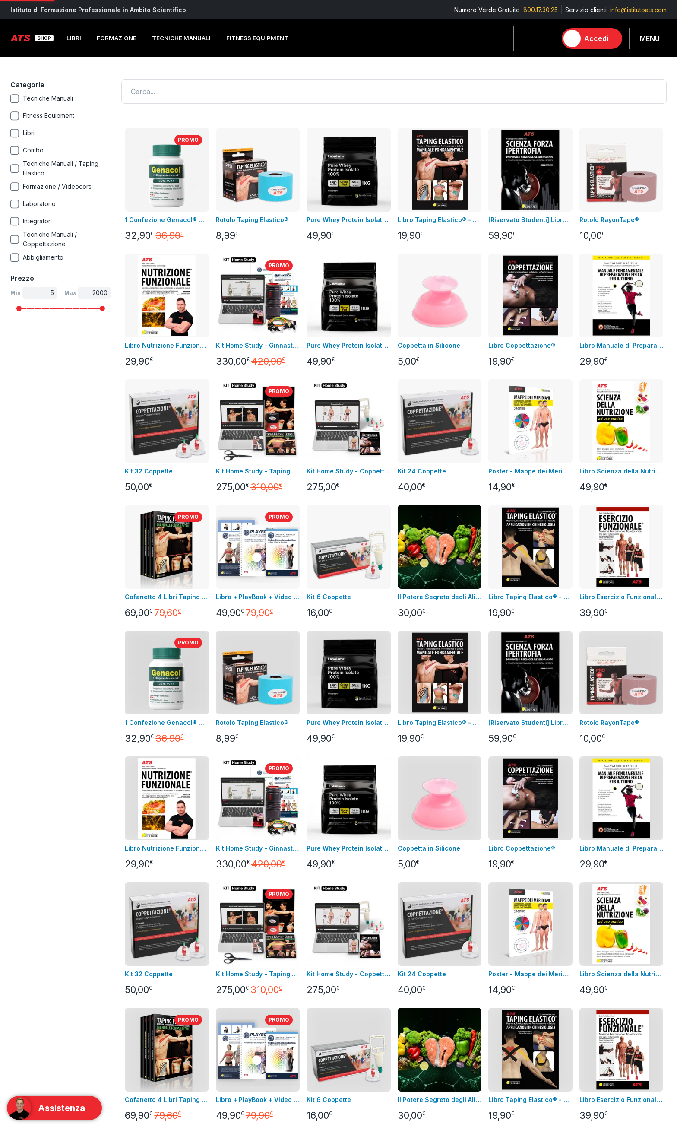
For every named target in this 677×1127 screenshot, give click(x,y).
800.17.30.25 (540, 9)
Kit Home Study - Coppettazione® (348, 471)
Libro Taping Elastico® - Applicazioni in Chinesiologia (530, 596)
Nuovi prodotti (30, 799)
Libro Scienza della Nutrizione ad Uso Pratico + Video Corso (621, 471)
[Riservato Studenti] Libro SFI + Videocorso (530, 219)
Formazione (464, 773)
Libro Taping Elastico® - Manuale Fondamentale (439, 219)
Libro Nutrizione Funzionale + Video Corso (167, 345)
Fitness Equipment (145, 786)
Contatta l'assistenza (558, 698)
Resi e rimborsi (250, 799)
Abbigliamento (140, 799)
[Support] (54, 1108)
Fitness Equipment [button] (257, 38)
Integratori (462, 812)
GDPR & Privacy (251, 825)
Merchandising (140, 825)
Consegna (244, 760)
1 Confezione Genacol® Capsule (167, 219)
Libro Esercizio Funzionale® (621, 596)
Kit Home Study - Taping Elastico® (258, 471)
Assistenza (353, 799)
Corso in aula (29, 760)
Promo (457, 876)
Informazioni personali (369, 760)
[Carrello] (546, 38)
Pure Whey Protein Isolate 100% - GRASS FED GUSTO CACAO (348, 219)
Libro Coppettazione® (521, 345)
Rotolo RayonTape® (609, 219)
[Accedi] (592, 38)
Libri (125, 760)
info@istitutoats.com (638, 9)
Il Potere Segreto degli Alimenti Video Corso (439, 596)
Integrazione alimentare (153, 812)
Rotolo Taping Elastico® (252, 219)
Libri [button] (73, 38)
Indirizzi (349, 773)
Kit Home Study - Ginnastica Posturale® (258, 345)
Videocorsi (25, 773)
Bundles (21, 786)
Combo (458, 863)
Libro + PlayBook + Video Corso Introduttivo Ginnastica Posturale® (258, 596)
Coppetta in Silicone (429, 345)
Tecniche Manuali (473, 786)
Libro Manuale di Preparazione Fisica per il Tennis (621, 345)
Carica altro (143, 642)
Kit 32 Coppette (149, 471)
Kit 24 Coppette (422, 471)
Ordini (346, 786)
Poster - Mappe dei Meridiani (530, 471)
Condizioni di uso (254, 786)
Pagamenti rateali (254, 837)
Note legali (245, 773)
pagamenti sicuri (252, 812)
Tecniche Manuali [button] (181, 38)
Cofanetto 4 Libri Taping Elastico (167, 596)
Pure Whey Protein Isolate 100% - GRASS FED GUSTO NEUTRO (348, 345)
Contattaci (24, 812)
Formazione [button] (116, 38)
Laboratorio (464, 825)
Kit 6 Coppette (329, 596)
